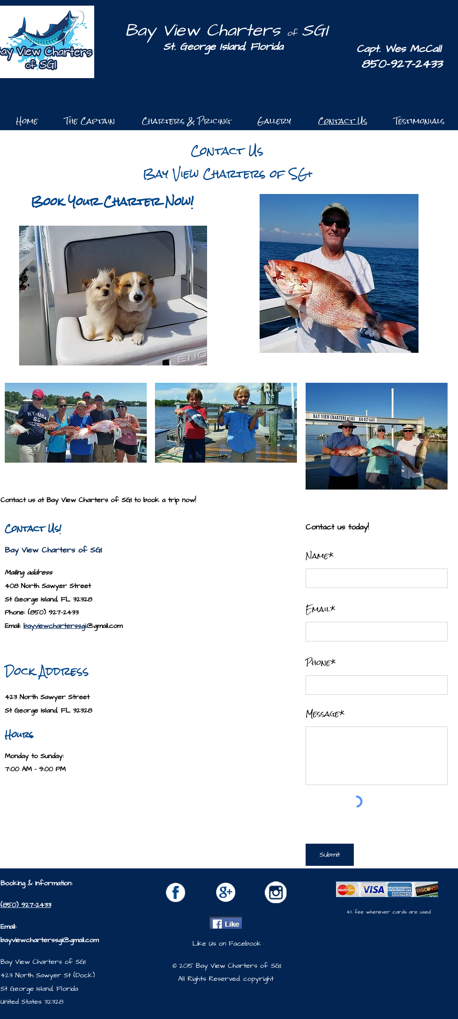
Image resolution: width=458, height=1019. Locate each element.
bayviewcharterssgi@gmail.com (49, 940)
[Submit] (330, 855)
